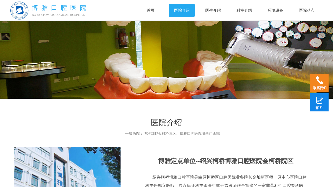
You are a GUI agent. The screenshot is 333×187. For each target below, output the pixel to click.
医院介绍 (182, 10)
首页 (151, 10)
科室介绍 (244, 10)
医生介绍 (213, 10)
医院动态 (307, 10)
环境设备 (275, 10)
